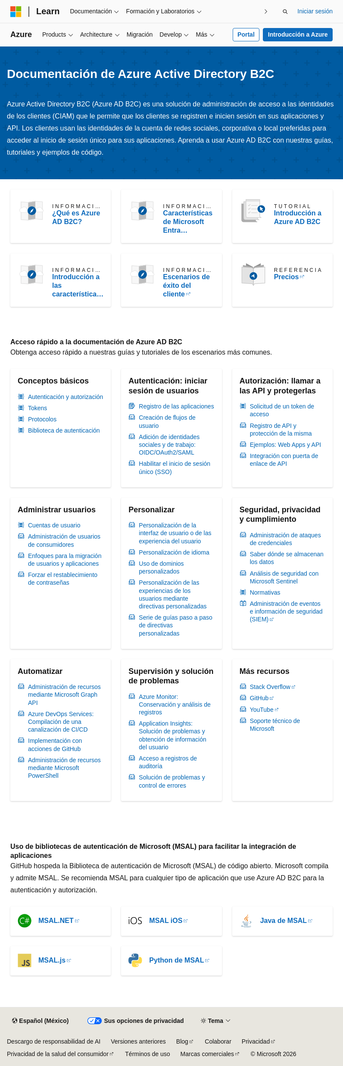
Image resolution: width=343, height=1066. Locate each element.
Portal (246, 34)
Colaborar (218, 1041)
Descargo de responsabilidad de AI (53, 1041)
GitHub (259, 698)
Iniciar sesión (315, 11)
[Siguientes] (265, 11)
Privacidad (256, 1041)
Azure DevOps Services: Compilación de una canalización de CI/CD (61, 722)
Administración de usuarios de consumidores (64, 540)
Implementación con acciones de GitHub (55, 744)
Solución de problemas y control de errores (172, 781)
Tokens (37, 408)
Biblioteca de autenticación (64, 430)
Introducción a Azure (298, 34)
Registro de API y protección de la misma (281, 429)
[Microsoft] (16, 11)
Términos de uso (147, 1053)
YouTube (262, 709)
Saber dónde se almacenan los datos (287, 558)
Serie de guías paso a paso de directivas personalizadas (175, 625)
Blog (182, 1041)
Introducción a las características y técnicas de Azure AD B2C (76, 286)
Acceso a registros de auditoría (168, 762)
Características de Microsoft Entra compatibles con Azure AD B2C (187, 222)
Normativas (265, 592)
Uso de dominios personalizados (161, 567)
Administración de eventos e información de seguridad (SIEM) (286, 611)
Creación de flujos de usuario (167, 421)
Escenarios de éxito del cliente (186, 285)
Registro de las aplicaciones (176, 406)
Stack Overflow (270, 686)
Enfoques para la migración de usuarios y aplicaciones (64, 559)
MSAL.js (51, 960)
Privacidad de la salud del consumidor (58, 1053)
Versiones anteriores (138, 1041)
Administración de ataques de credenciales (285, 539)
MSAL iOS (165, 920)
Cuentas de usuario (54, 525)
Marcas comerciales (207, 1053)
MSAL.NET (56, 920)
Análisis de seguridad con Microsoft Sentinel (284, 577)
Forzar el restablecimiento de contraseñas (62, 578)
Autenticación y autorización (65, 396)
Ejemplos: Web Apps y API (285, 444)
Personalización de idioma (174, 552)
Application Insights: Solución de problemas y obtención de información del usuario (172, 735)
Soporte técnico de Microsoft (275, 724)
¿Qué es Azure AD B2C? (76, 217)
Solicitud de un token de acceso (282, 410)
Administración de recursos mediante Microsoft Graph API (64, 694)
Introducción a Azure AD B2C (297, 217)
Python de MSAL (176, 960)
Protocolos (42, 419)
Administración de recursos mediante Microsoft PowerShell (64, 768)
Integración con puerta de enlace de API (284, 459)
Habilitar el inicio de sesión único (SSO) (174, 467)
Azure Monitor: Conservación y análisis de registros (175, 704)
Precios (286, 277)
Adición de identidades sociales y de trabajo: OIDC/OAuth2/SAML (169, 444)
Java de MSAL (283, 920)
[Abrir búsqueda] (285, 11)
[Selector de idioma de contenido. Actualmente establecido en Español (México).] (40, 1021)
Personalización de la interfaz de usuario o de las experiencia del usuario (175, 533)
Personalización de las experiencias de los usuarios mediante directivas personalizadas (172, 594)
